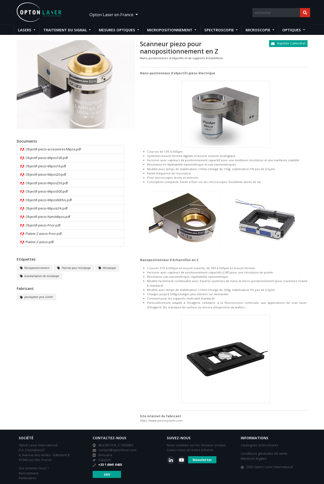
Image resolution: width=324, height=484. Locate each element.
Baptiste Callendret (288, 43)
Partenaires (27, 478)
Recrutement (28, 473)
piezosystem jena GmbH (36, 297)
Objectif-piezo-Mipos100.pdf (44, 158)
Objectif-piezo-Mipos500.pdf (44, 191)
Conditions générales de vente (264, 453)
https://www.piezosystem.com (161, 420)
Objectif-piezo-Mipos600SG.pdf (46, 200)
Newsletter (202, 459)
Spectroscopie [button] (219, 30)
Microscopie (107, 268)
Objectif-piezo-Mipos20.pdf (43, 174)
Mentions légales (254, 458)
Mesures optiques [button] (117, 30)
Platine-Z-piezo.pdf (37, 242)
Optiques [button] (292, 30)
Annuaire (105, 455)
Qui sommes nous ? (34, 468)
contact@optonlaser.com (117, 450)
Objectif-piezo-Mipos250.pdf (44, 183)
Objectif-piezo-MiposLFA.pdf (44, 208)
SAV (107, 474)
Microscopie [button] (258, 30)
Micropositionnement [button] (170, 30)
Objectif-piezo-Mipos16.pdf (43, 166)
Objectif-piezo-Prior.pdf (41, 225)
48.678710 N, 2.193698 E (115, 445)
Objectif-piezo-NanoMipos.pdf (46, 217)
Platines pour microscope (74, 268)
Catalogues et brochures (259, 445)
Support (104, 459)
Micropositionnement (35, 268)
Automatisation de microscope (39, 276)
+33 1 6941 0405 (110, 464)
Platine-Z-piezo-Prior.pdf (41, 234)
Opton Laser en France (111, 14)
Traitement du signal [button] (65, 30)
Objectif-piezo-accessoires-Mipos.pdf (51, 149)
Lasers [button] (25, 30)
